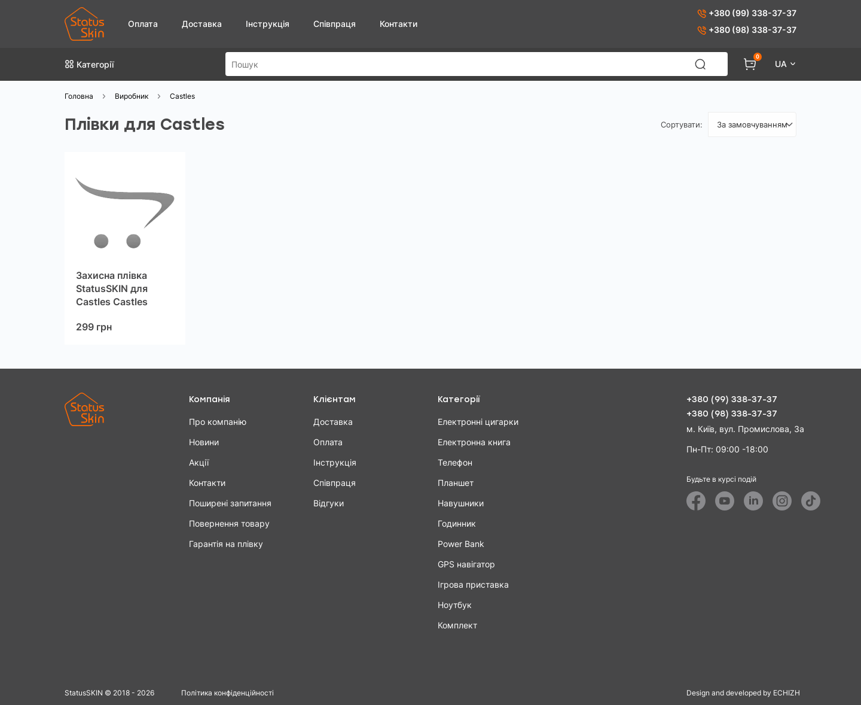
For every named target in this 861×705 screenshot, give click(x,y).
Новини (204, 442)
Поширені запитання (230, 503)
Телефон (455, 462)
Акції (199, 462)
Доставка (202, 24)
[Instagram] (782, 500)
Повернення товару (229, 523)
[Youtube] (724, 500)
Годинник (457, 523)
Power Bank (461, 544)
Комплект (457, 625)
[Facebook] (696, 500)
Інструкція (267, 24)
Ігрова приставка (473, 584)
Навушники (461, 503)
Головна (79, 96)
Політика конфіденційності (227, 692)
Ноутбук (455, 605)
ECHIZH (786, 692)
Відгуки (328, 503)
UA (782, 64)
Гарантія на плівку (226, 544)
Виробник (131, 96)
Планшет (456, 483)
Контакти (398, 24)
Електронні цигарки (478, 422)
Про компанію (217, 422)
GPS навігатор (466, 564)
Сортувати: (682, 124)
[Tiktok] (810, 500)
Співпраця (334, 24)
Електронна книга (474, 442)
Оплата (143, 24)
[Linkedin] (753, 500)
